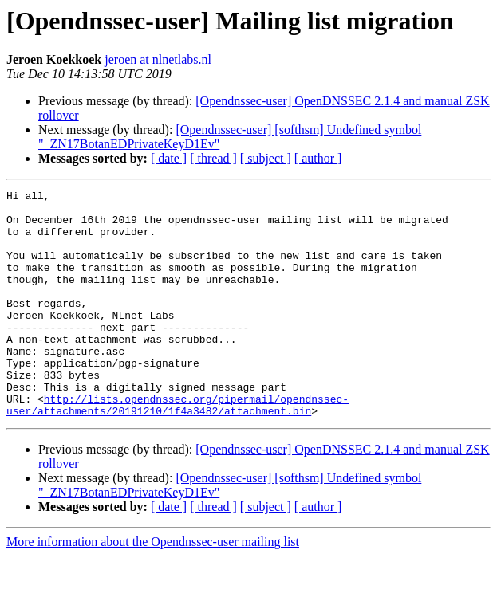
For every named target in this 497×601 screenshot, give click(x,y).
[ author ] (318, 158)
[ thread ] (213, 158)
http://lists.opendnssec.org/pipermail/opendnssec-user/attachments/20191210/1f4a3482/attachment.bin (177, 448)
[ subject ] (265, 158)
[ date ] (169, 158)
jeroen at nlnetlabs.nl (158, 59)
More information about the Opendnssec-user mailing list (152, 587)
